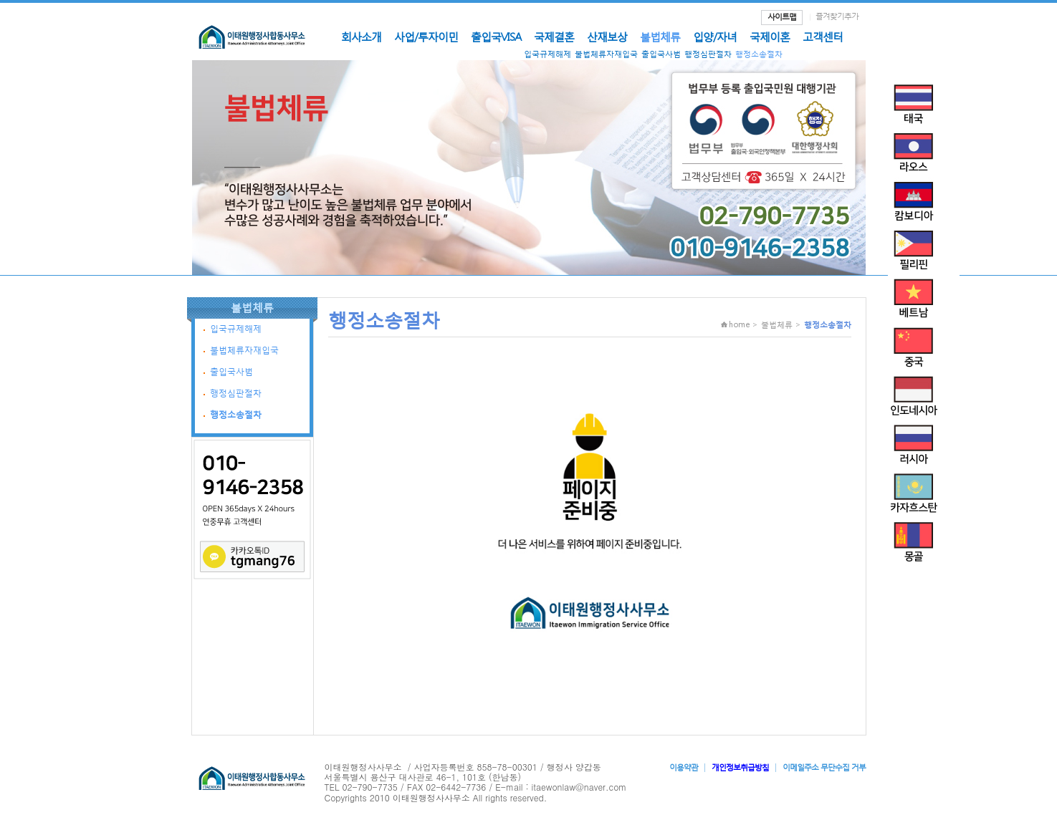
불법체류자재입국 (606, 54)
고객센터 (823, 36)
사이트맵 (781, 16)
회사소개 (361, 36)
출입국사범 (661, 54)
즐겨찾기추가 (837, 16)
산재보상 (607, 36)
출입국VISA (496, 36)
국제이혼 (770, 36)
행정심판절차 (708, 54)
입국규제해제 (547, 54)
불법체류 (660, 36)
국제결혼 (554, 36)
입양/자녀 (715, 36)
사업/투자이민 (426, 36)
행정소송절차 (759, 54)
